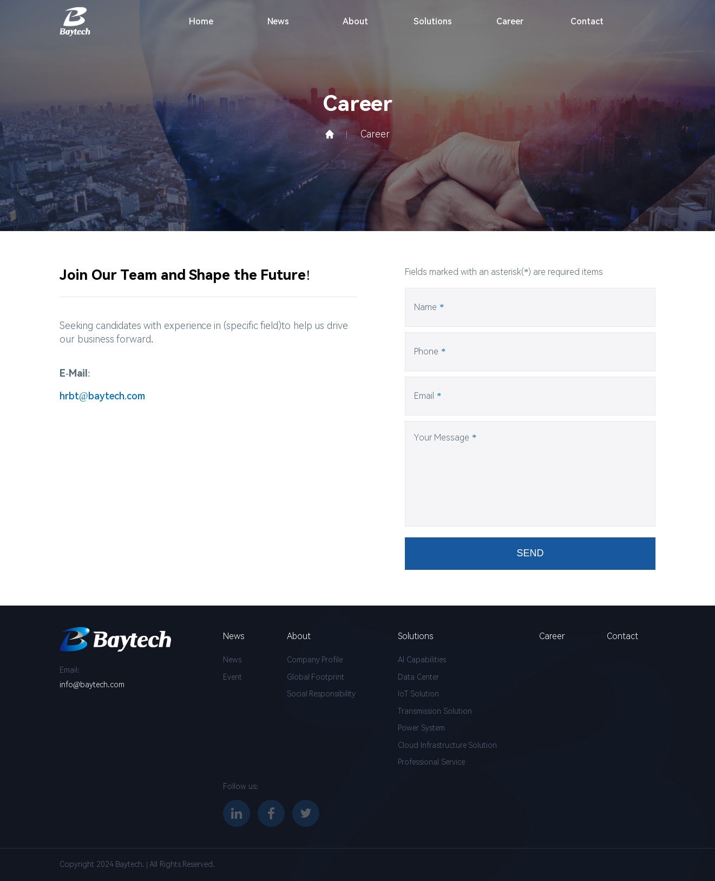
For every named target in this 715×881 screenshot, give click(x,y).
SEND (530, 555)
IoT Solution (418, 693)
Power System (421, 728)
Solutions (433, 21)
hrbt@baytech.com (102, 396)
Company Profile (315, 659)
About (355, 21)
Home (201, 21)
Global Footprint (316, 677)
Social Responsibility (321, 693)
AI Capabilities (422, 659)
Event (232, 677)
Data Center (418, 677)
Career (509, 21)
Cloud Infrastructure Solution (447, 745)
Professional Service (431, 762)
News (278, 21)
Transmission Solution (435, 711)
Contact (587, 21)
